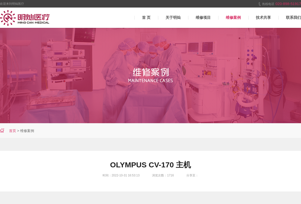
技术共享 (263, 17)
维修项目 (203, 17)
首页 (12, 131)
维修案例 (233, 17)
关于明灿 (173, 17)
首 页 (146, 17)
